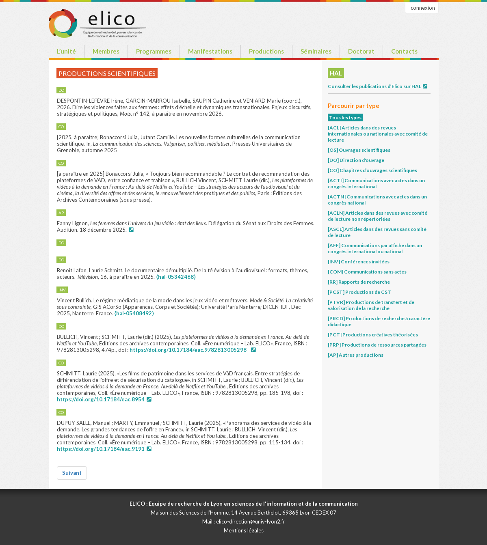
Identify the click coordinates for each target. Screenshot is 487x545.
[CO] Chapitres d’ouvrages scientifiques (372, 170)
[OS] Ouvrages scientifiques (359, 150)
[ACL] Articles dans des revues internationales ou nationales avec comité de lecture (378, 134)
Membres (106, 51)
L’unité (66, 51)
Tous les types (345, 117)
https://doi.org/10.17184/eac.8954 (101, 399)
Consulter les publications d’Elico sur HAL (378, 86)
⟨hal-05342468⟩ (176, 277)
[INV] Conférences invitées (359, 261)
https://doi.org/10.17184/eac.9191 (101, 449)
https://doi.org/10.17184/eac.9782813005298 (188, 350)
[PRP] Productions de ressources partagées (377, 345)
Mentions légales (244, 530)
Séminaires (316, 51)
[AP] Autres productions (355, 355)
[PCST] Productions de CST (359, 292)
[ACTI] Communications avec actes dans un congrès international (376, 183)
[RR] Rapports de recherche (359, 282)
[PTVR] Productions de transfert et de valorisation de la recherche (371, 305)
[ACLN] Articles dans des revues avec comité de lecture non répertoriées (377, 216)
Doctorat (361, 51)
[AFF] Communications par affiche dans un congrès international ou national (375, 248)
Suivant (72, 473)
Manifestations (210, 51)
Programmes (153, 51)
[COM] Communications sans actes (367, 272)
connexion (423, 7)
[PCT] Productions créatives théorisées (373, 335)
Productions (266, 51)
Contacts (404, 51)
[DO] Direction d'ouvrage (356, 160)
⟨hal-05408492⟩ (134, 313)
